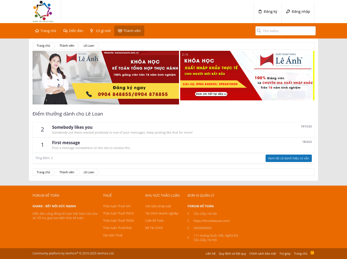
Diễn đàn (76, 30)
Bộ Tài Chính (154, 228)
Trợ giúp (285, 254)
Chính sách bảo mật (262, 254)
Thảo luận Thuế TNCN (118, 213)
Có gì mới (103, 30)
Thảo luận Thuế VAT (117, 206)
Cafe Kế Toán (154, 220)
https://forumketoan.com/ (212, 221)
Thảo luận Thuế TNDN (118, 220)
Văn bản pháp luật (158, 206)
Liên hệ (211, 254)
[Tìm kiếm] (285, 30)
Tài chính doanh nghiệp (161, 213)
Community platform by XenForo (73, 253)
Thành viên (132, 30)
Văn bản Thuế (112, 235)
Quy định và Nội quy (232, 254)
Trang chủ (48, 30)
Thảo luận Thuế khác (117, 228)
